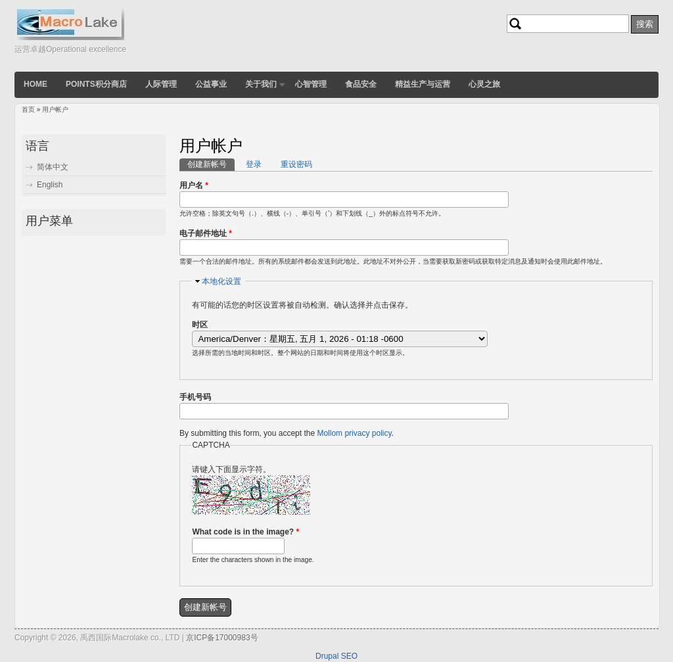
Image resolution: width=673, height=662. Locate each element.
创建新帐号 (211, 163)
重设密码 (296, 164)
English (49, 184)
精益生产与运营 (422, 84)
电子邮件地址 (205, 233)
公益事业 (211, 84)
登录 (254, 164)
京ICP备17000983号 (222, 637)
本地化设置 (221, 281)
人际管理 (161, 84)
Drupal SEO (336, 656)
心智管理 (311, 84)
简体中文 (52, 167)
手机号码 (195, 397)
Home (35, 84)
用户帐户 (55, 109)
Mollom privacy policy (354, 433)
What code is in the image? (245, 531)
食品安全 (361, 84)
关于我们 (261, 84)
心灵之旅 (484, 84)
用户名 (193, 185)
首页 (28, 109)
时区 (200, 324)
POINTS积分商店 (96, 84)
